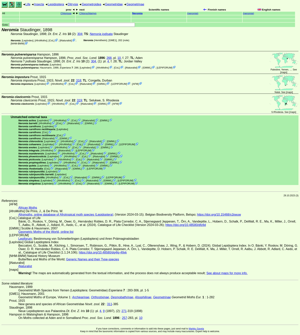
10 (119, 58)
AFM (135, 83)
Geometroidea (91, 4)
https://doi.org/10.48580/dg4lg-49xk (103, 252)
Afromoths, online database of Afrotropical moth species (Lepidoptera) (65, 214)
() (192, 13)
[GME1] (112, 40)
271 (124, 311)
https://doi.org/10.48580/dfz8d (185, 225)
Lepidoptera (56, 4)
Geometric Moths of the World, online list (45, 231)
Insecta (39, 4)
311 (109, 304)
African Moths (27, 207)
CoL (51, 40)
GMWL (147, 67)
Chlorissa (65, 13)
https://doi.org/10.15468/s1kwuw (219, 214)
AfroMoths (40, 40)
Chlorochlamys (87, 13)
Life (27, 4)
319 (79, 100)
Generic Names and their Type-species (92, 259)
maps (283, 72)
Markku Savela (196, 328)
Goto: (68, 24)
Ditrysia (73, 4)
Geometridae (114, 4)
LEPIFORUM (164, 67)
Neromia (137, 13)
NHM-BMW (17, 43)
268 (109, 58)
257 (124, 318)
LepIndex (28, 40)
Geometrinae (135, 4)
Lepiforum (25, 238)
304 (79, 34)
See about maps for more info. (227, 273)
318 (78, 80)
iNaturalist (65, 40)
